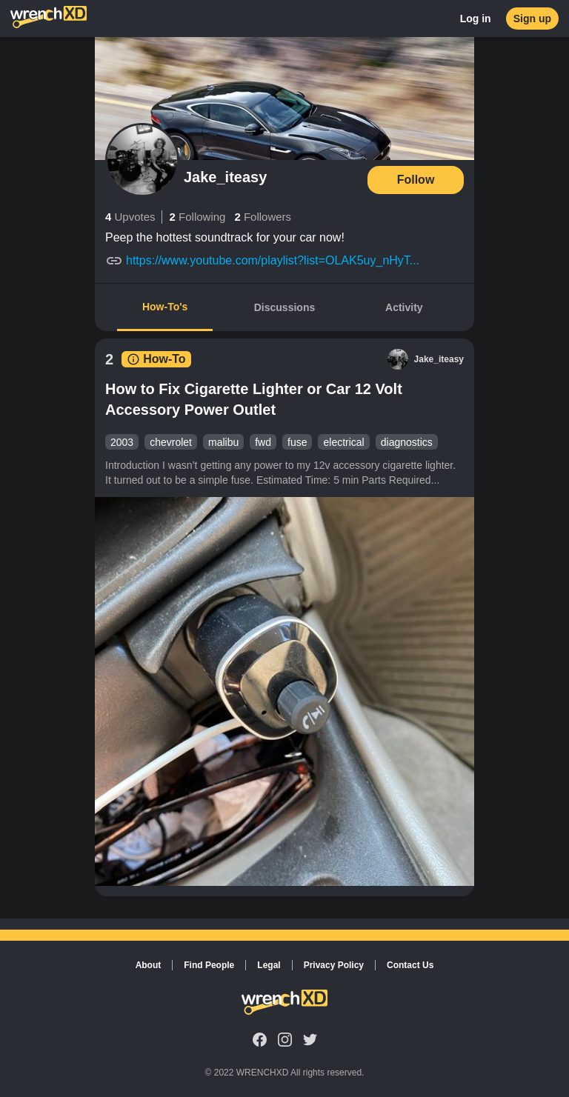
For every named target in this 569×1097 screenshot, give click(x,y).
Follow (416, 179)
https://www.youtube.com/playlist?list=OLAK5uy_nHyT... (272, 260)
